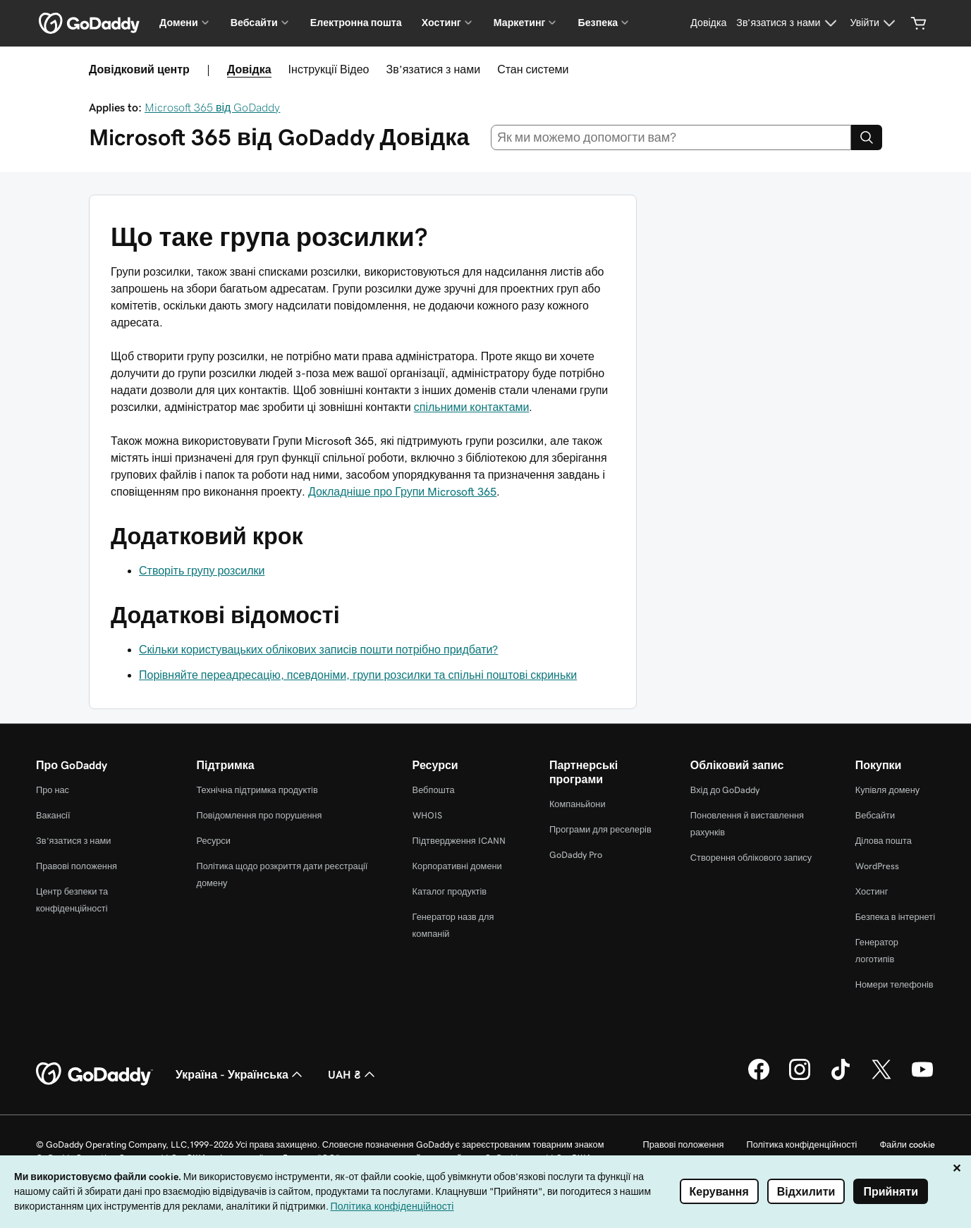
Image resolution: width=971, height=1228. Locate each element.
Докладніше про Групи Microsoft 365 (402, 491)
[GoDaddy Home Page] (94, 1074)
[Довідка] (708, 23)
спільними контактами (472, 406)
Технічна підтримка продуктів (256, 789)
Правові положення (76, 866)
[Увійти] (875, 23)
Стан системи (532, 69)
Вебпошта (434, 789)
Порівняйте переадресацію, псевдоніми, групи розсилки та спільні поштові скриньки (358, 674)
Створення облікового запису (751, 857)
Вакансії (53, 815)
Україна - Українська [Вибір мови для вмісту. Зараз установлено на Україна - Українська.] (240, 1074)
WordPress (877, 866)
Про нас (52, 789)
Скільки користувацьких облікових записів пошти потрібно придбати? (318, 649)
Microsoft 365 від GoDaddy (212, 107)
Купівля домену (887, 789)
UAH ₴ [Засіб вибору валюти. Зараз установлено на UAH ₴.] (353, 1074)
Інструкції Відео (329, 69)
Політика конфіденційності (801, 1144)
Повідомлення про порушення (259, 815)
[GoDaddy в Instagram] (799, 1077)
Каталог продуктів (450, 891)
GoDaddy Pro (575, 854)
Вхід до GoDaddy (725, 789)
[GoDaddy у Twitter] (881, 1077)
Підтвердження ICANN (459, 840)
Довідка (249, 69)
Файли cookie (907, 1144)
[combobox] (671, 137)
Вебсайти (875, 815)
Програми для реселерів (600, 829)
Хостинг (871, 891)
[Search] (866, 137)
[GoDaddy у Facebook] (758, 1077)
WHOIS (427, 815)
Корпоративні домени (457, 866)
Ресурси (213, 840)
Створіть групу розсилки (201, 570)
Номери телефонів (894, 984)
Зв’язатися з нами (433, 69)
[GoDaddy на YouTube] (922, 1077)
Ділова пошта (883, 840)
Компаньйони (577, 804)
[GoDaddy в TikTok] (840, 1077)
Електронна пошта (356, 22)
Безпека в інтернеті (895, 916)
